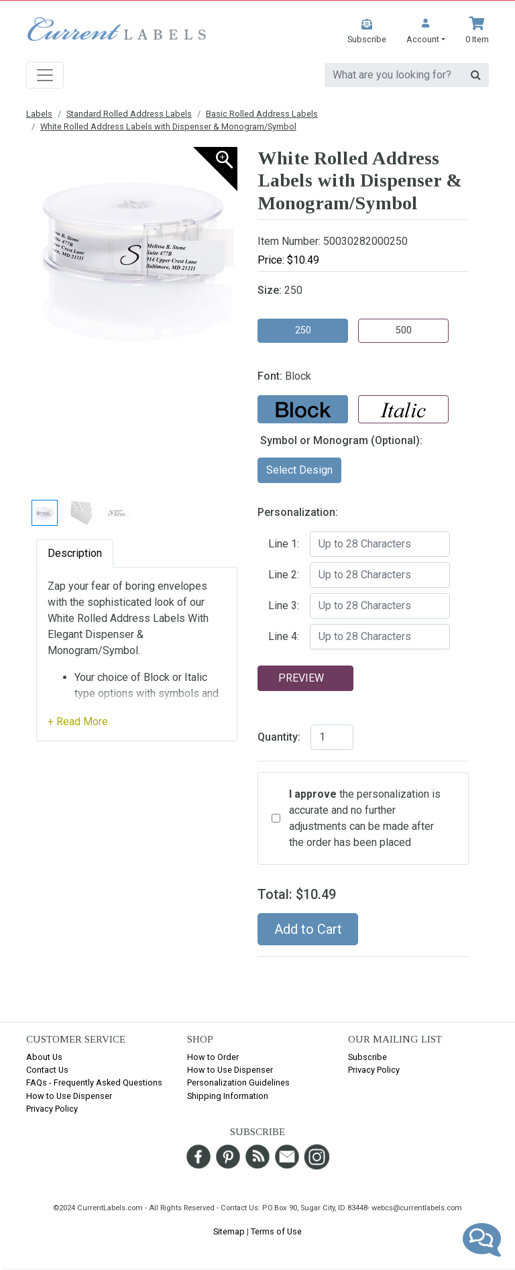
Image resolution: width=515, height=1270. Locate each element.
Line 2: (283, 574)
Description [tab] (75, 553)
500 (404, 330)
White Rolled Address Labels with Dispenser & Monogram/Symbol (168, 126)
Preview (301, 678)
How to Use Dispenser (69, 1096)
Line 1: (283, 543)
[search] (394, 75)
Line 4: (283, 636)
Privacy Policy (52, 1109)
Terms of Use (276, 1231)
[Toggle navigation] (45, 75)
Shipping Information (227, 1096)
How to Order (213, 1057)
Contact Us (47, 1070)
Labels (39, 114)
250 (303, 330)
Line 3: (283, 605)
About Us (44, 1057)
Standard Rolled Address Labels (129, 114)
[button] (425, 31)
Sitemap (229, 1231)
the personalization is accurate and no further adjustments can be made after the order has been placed (365, 818)
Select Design (299, 470)
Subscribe (367, 1057)
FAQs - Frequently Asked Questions (94, 1082)
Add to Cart (308, 929)
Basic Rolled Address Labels (262, 114)
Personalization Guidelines (238, 1082)
